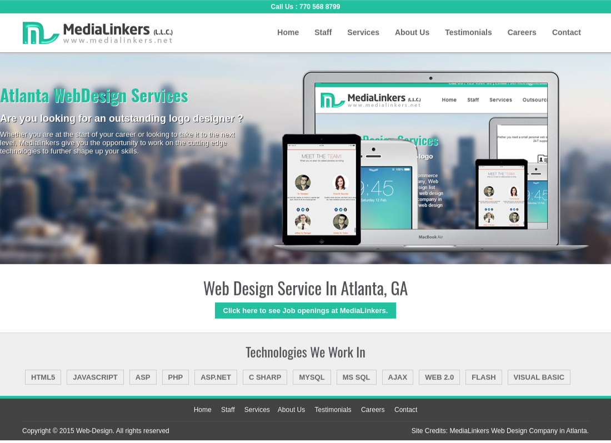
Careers (522, 32)
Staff (323, 32)
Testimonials (468, 32)
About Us (412, 32)
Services (363, 32)
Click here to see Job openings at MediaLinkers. (305, 310)
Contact (566, 32)
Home (288, 32)
